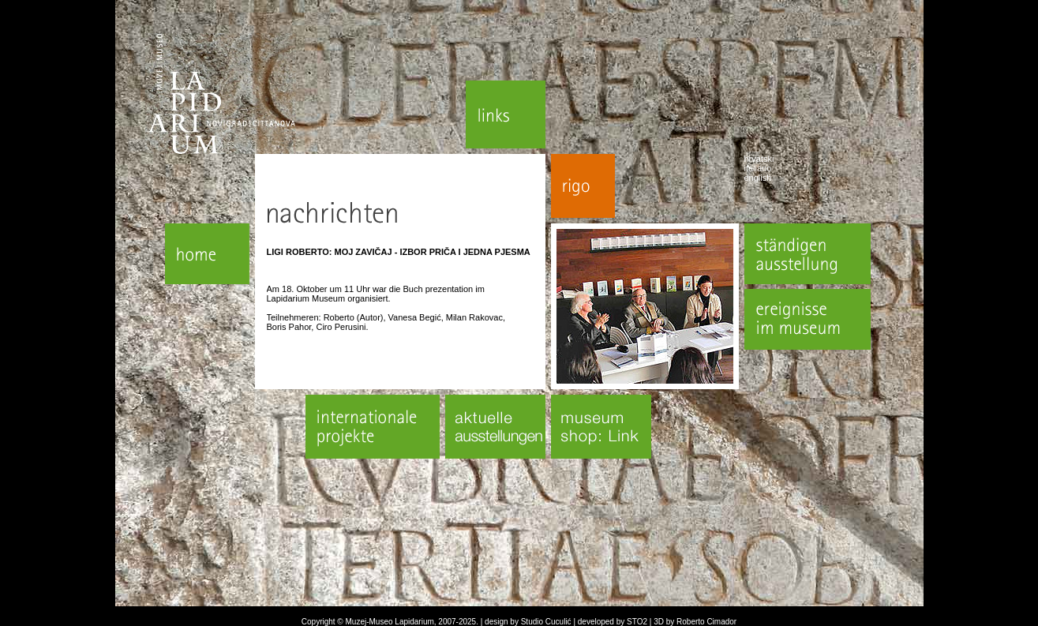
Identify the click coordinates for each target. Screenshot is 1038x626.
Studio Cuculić (546, 621)
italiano (758, 168)
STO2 (637, 621)
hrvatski (759, 158)
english (758, 177)
